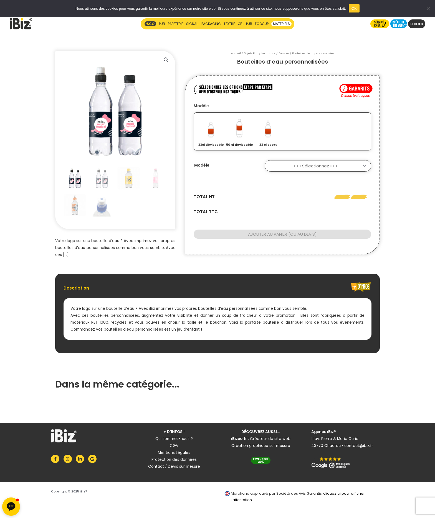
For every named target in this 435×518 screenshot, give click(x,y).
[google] (93, 459)
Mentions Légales (174, 452)
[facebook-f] (56, 459)
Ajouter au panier (267, 234)
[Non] (428, 8)
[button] (166, 60)
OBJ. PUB (245, 23)
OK (354, 8)
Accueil (236, 53)
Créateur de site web (270, 438)
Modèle (201, 106)
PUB (162, 23)
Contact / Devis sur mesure (174, 466)
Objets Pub (251, 53)
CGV (174, 445)
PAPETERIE (175, 23)
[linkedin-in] (81, 459)
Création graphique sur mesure (260, 445)
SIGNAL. (192, 23)
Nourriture (268, 53)
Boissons (284, 53)
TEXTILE (229, 23)
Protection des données (174, 459)
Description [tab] (76, 288)
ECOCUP (262, 23)
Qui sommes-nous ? (174, 438)
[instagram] (69, 459)
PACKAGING (211, 23)
